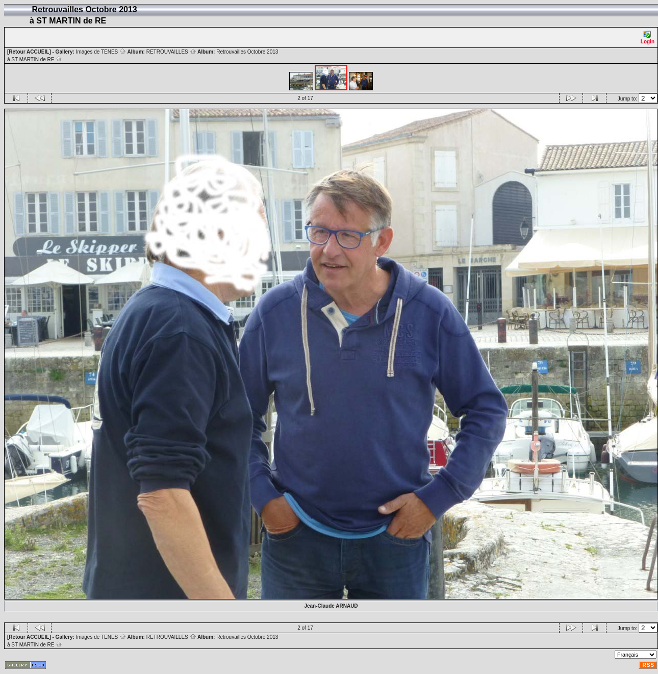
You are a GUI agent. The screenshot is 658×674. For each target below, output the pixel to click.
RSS (648, 665)
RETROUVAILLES (171, 52)
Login (647, 37)
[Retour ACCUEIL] (29, 52)
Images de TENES (101, 52)
